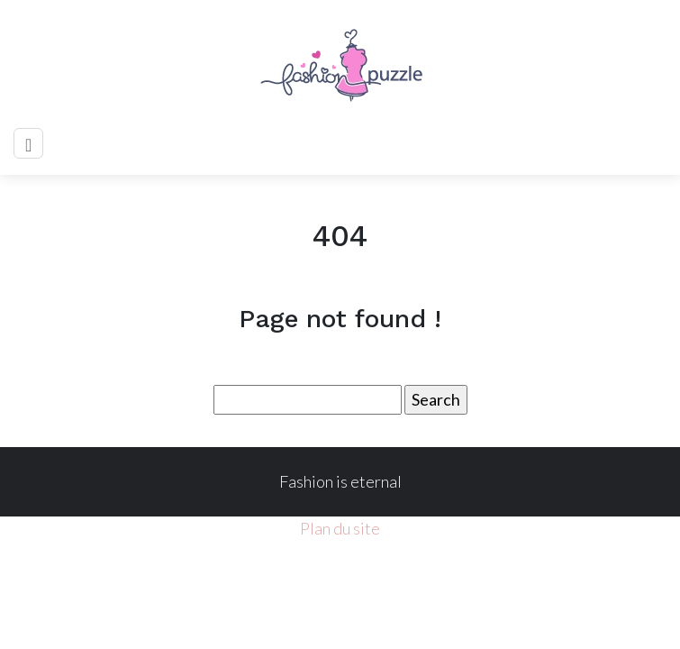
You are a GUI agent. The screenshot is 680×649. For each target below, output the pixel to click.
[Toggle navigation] (28, 143)
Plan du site (340, 528)
